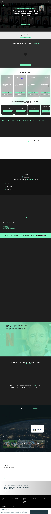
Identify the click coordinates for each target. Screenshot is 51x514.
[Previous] (45, 313)
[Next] (45, 317)
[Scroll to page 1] (23, 448)
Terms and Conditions (27, 507)
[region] (25, 511)
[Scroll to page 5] (27, 448)
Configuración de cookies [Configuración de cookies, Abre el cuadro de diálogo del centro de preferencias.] (39, 509)
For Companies (36, 1)
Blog (31, 507)
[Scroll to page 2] (24, 448)
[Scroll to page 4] (26, 448)
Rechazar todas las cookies (39, 511)
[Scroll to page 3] (25, 448)
